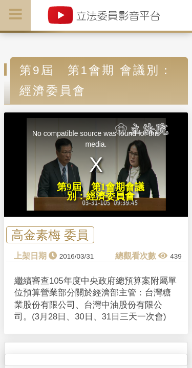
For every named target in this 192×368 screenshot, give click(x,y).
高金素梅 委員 (50, 235)
